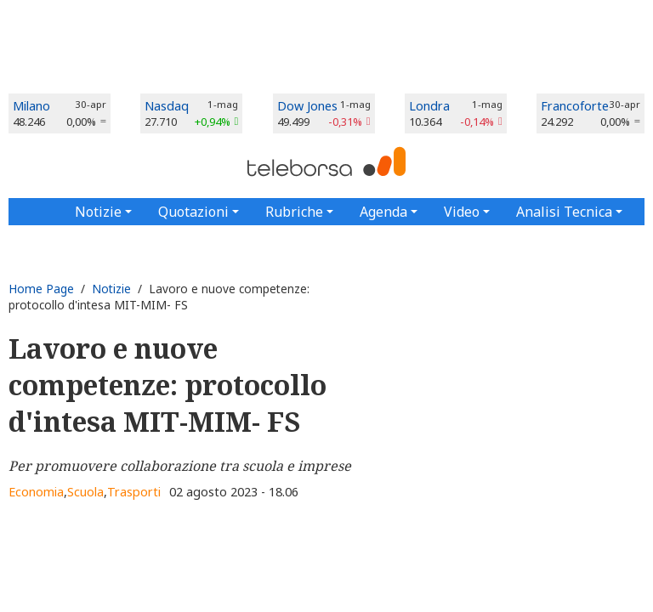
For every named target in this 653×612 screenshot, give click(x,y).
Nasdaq (167, 106)
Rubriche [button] (294, 211)
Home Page (41, 288)
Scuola (85, 492)
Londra (429, 106)
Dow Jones (307, 106)
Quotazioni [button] (193, 211)
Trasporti (134, 492)
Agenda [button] (383, 211)
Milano (31, 106)
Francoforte (575, 106)
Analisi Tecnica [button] (564, 211)
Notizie (111, 288)
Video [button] (462, 211)
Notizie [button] (98, 211)
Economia (36, 492)
